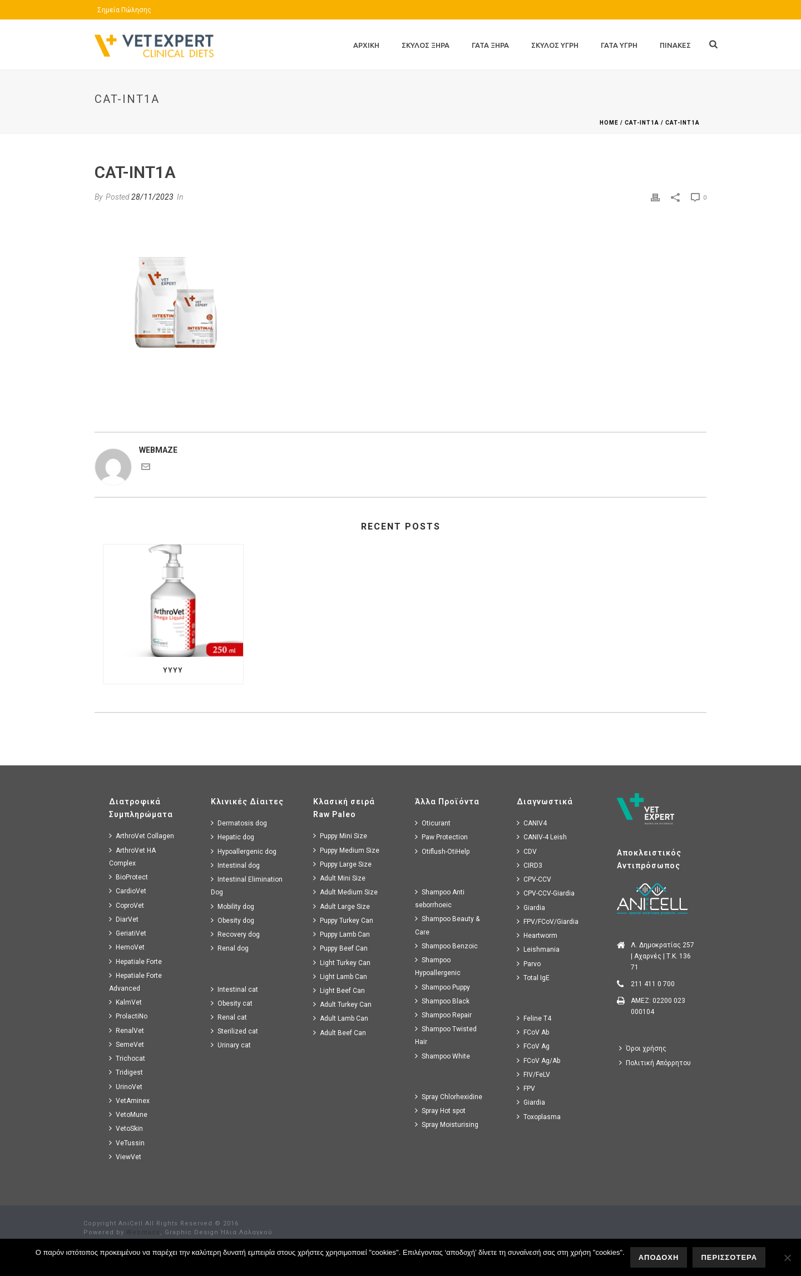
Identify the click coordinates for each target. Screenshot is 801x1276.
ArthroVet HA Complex (132, 856)
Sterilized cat (234, 1031)
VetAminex (129, 1100)
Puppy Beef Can (340, 948)
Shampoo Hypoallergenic (438, 966)
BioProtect (128, 877)
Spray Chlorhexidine (448, 1096)
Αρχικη (366, 45)
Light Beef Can (339, 990)
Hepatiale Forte (135, 961)
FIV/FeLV (533, 1074)
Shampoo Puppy (442, 987)
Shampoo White (442, 1056)
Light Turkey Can (341, 962)
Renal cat (229, 1017)
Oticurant (433, 823)
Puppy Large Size (342, 864)
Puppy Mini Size (340, 836)
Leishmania (538, 949)
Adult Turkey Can (342, 1004)
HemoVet (127, 947)
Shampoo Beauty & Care (447, 925)
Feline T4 (534, 1018)
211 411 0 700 (653, 984)
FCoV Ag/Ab (538, 1060)
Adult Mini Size (339, 878)
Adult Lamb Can (340, 1018)
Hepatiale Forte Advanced (135, 981)
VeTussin (127, 1143)
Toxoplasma (539, 1116)
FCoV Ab (533, 1032)
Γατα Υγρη (619, 45)
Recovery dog (235, 934)
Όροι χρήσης (642, 1048)
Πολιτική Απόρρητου (655, 1063)
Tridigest (126, 1072)
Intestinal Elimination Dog (247, 885)
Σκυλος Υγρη (554, 45)
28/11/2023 (152, 196)
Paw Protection (441, 837)
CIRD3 (529, 865)
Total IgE (533, 977)
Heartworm (537, 935)
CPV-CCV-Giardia (546, 893)
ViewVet (125, 1157)
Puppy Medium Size (346, 850)
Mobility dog (232, 906)
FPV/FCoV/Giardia (547, 921)
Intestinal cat (234, 989)
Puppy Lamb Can (341, 934)
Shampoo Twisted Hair (446, 1035)
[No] (787, 1257)
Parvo (529, 964)
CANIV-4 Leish (542, 837)
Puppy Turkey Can (343, 920)
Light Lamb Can (340, 976)
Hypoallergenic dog (243, 851)
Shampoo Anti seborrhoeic (439, 898)
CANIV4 (532, 823)
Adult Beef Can (339, 1032)
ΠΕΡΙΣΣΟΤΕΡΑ (729, 1257)
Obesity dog (232, 920)
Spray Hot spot (440, 1110)
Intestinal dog (235, 865)
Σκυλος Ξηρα (425, 45)
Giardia (531, 907)
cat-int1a (642, 123)
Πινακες (675, 45)
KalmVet (125, 1002)
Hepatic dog (232, 837)
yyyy (173, 670)
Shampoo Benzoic (446, 946)
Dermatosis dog (239, 823)
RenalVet (126, 1030)
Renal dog (230, 948)
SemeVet (126, 1044)
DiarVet (124, 919)
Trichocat (127, 1058)
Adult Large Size (341, 906)
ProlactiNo (128, 1016)
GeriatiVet (127, 933)
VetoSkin (126, 1128)
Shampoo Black (442, 1001)
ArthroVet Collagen (141, 836)
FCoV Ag (533, 1046)
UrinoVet (125, 1086)
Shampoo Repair (443, 1015)
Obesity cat (232, 1003)
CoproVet (126, 905)
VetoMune (128, 1114)
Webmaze (143, 1232)
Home (609, 123)
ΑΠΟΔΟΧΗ (659, 1257)
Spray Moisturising (446, 1124)
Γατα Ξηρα (490, 45)
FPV (526, 1088)
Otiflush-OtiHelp (442, 851)
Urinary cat (231, 1045)
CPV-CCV (534, 879)
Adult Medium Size (345, 892)
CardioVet (127, 891)
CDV (527, 851)
